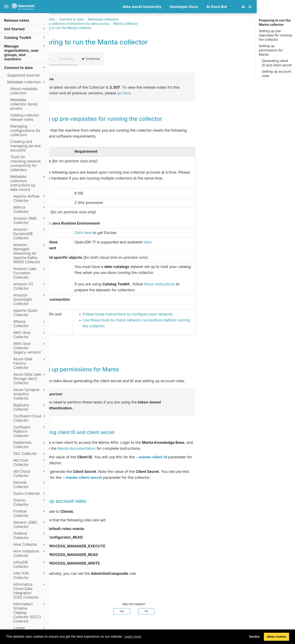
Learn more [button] (132, 636)
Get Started (25, 28)
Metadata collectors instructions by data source (28, 183)
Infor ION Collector (29, 575)
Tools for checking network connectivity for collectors (25, 163)
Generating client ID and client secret (277, 63)
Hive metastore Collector (29, 553)
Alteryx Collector (29, 209)
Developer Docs (222, 7)
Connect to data (25, 67)
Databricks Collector (29, 444)
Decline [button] (254, 636)
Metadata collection (26, 82)
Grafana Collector (29, 535)
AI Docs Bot (255, 7)
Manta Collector (164, 23)
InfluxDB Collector (29, 564)
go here (162, 93)
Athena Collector (29, 323)
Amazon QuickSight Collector (29, 299)
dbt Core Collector (29, 462)
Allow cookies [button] (276, 636)
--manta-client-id (189, 457)
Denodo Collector (29, 484)
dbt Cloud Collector (29, 473)
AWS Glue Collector (29, 334)
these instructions (197, 284)
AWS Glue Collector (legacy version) (29, 347)
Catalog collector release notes (24, 117)
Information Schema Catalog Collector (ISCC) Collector (29, 612)
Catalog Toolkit (25, 37)
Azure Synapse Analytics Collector (29, 394)
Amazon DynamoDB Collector (29, 233)
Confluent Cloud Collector (29, 418)
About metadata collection (23, 91)
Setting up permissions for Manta (271, 50)
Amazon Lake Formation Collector (29, 273)
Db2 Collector (29, 453)
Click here (121, 232)
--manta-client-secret (120, 477)
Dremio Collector (29, 502)
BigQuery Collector (29, 407)
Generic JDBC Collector (29, 524)
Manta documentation (115, 448)
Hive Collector (29, 544)
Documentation (81, 19)
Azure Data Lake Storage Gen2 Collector (29, 378)
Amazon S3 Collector (29, 286)
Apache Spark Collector (25, 312)
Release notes (16, 20)
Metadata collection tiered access (23, 104)
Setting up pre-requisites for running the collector (275, 35)
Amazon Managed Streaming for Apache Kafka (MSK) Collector (29, 253)
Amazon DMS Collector (29, 220)
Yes (160, 611)
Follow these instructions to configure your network (166, 314)
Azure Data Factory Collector (29, 363)
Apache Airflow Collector (29, 198)
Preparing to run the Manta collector (274, 22)
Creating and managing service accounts (25, 145)
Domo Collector (29, 493)
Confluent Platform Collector (29, 431)
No (184, 611)
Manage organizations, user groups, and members (25, 52)
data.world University (180, 7)
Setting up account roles (276, 73)
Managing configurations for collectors (25, 130)
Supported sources (23, 75)
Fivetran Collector (29, 513)
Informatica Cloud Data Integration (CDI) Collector (29, 590)
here (185, 242)
